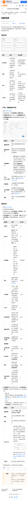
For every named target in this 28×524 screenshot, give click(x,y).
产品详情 (13, 23)
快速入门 (4, 13)
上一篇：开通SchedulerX (4, 490)
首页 (2, 12)
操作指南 (17, 12)
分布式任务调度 (23, 12)
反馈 (15, 497)
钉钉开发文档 (19, 454)
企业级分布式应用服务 (8, 12)
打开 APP (24, 2)
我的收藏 (23, 23)
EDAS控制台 (9, 110)
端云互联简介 (17, 193)
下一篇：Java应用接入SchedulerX (17, 490)
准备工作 (9, 13)
